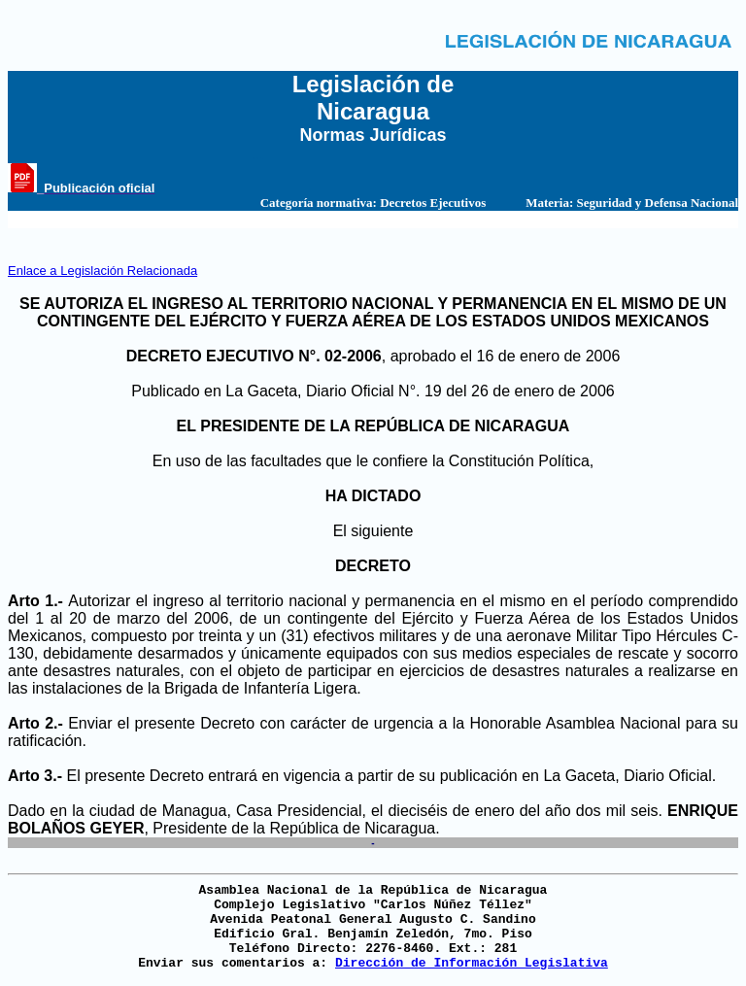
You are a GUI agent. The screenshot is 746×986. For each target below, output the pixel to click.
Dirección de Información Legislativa (471, 963)
